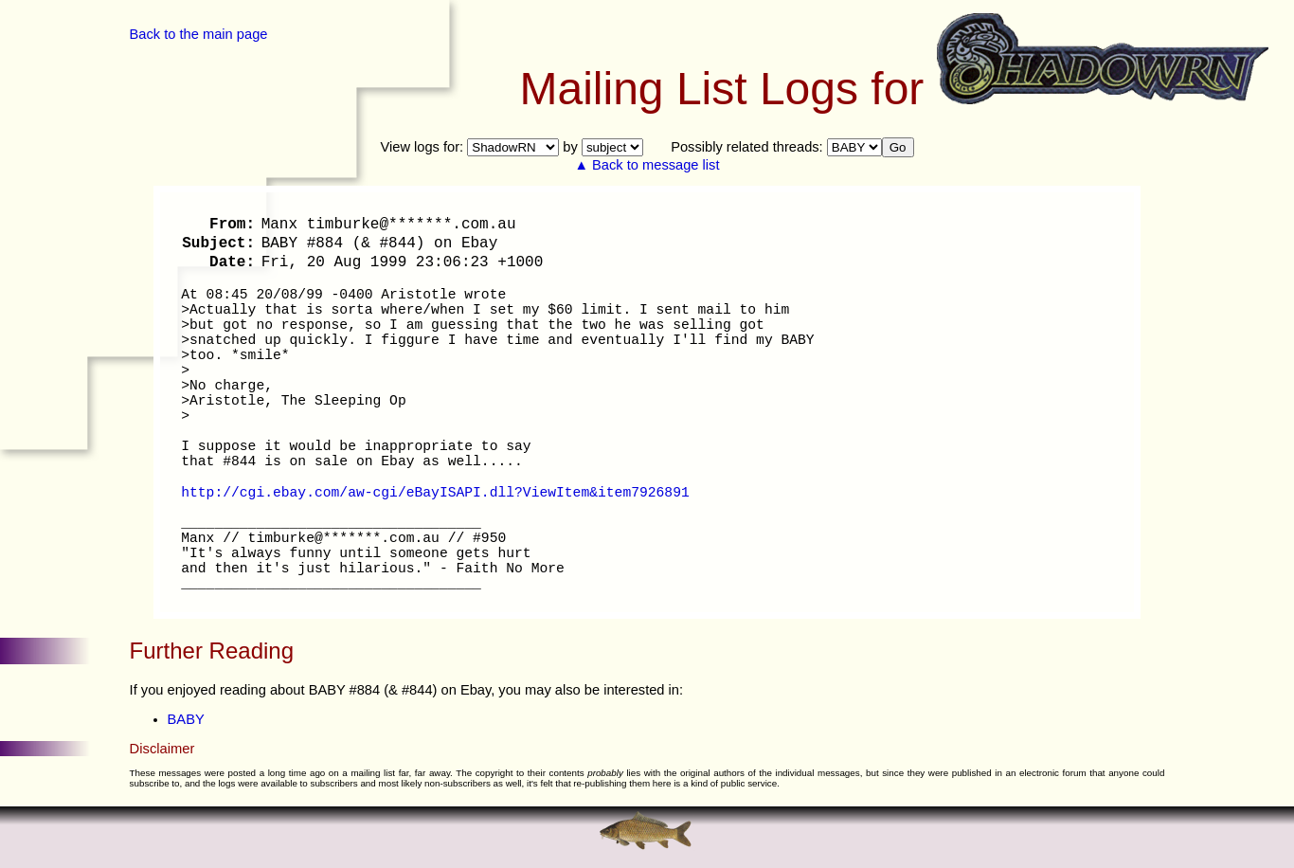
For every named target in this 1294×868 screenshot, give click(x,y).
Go (898, 147)
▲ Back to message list (647, 164)
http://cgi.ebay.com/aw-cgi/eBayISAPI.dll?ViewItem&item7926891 (435, 492)
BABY (186, 719)
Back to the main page (199, 34)
